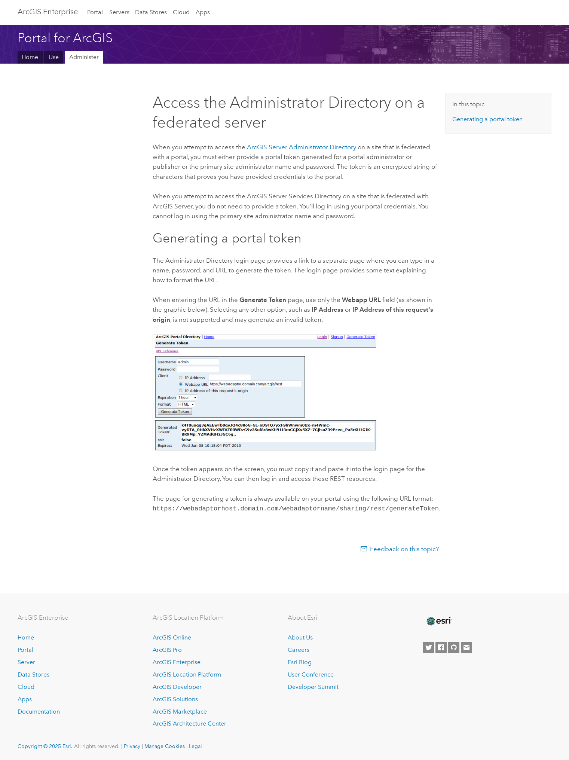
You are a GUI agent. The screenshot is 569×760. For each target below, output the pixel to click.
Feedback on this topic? (404, 548)
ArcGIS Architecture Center (189, 722)
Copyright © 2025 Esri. (45, 745)
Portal (95, 12)
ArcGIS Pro (167, 649)
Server (26, 661)
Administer (84, 57)
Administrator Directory (301, 147)
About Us (300, 636)
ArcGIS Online (172, 636)
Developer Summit (313, 686)
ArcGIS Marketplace (180, 710)
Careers (298, 649)
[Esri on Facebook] (441, 646)
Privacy (132, 745)
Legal (195, 745)
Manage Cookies (164, 745)
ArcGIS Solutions (175, 698)
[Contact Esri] (466, 646)
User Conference (311, 673)
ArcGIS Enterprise (48, 11)
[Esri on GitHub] (453, 646)
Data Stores (151, 12)
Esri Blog (300, 661)
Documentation (39, 710)
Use (54, 57)
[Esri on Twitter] (428, 646)
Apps (203, 12)
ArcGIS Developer (177, 686)
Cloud (181, 12)
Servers (119, 12)
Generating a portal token (487, 119)
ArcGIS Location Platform (187, 673)
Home (30, 57)
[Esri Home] (438, 620)
